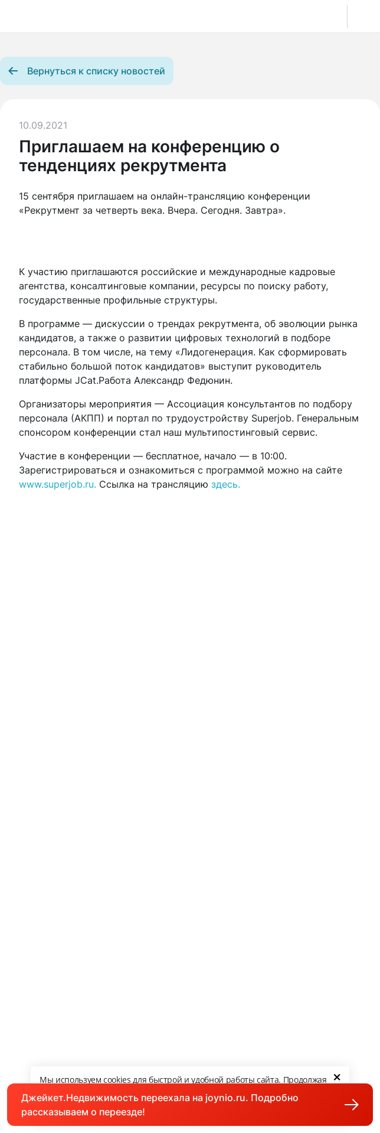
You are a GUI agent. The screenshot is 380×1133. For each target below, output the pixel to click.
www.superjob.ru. (57, 484)
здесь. (225, 484)
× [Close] (336, 1076)
